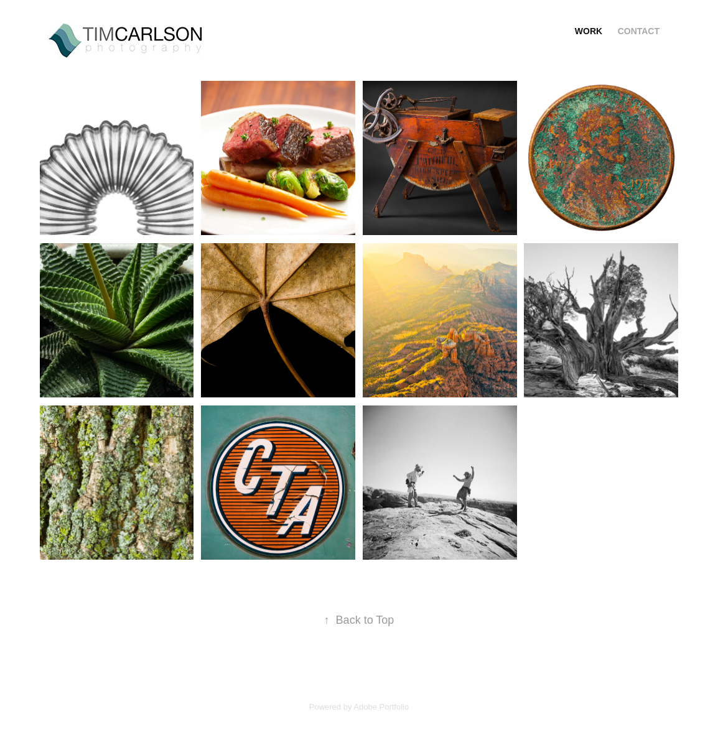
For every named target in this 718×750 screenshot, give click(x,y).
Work (588, 31)
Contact (639, 31)
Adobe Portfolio (381, 706)
